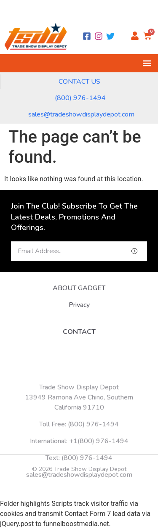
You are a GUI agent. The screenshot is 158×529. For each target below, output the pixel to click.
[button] (147, 63)
